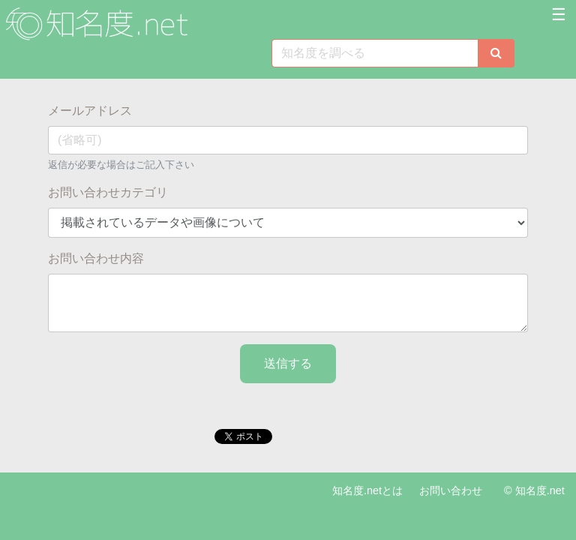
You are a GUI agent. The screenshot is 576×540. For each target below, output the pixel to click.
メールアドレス (90, 110)
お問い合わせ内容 (96, 258)
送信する (288, 363)
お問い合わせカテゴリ (108, 192)
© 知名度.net (534, 490)
